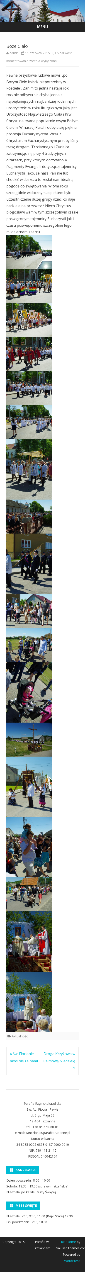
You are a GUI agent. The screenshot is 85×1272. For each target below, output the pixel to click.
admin (14, 53)
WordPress (72, 1261)
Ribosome (68, 1242)
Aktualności (20, 1036)
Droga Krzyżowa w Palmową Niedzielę (59, 1061)
